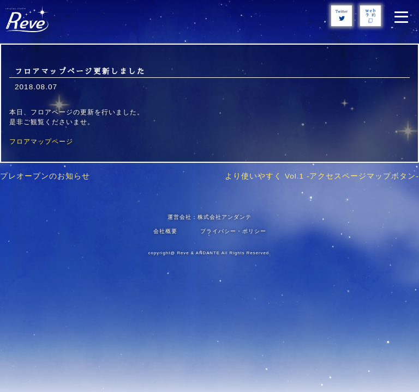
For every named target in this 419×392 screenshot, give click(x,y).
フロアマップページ (41, 141)
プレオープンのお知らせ (45, 176)
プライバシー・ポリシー (233, 231)
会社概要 (165, 231)
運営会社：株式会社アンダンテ (209, 217)
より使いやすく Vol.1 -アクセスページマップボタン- (322, 176)
